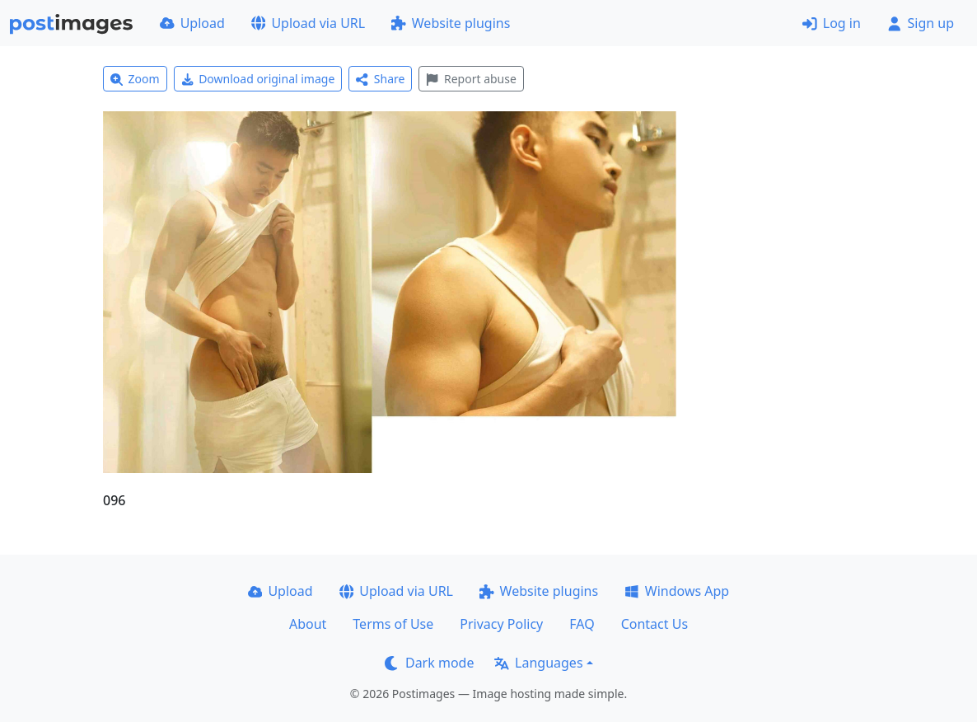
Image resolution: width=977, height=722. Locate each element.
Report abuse (471, 79)
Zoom (135, 79)
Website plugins (450, 23)
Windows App (676, 591)
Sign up (920, 23)
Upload (192, 23)
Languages (538, 663)
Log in (831, 23)
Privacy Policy (501, 624)
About (307, 624)
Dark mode (429, 663)
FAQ (581, 624)
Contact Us (654, 624)
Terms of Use (393, 624)
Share (380, 79)
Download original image (258, 79)
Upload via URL (308, 23)
